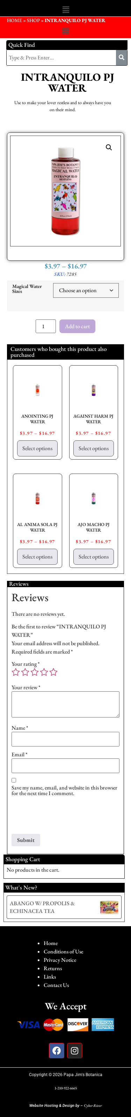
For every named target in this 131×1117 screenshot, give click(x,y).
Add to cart (77, 326)
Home (51, 943)
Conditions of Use (63, 951)
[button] (66, 9)
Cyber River (93, 1105)
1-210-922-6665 (65, 1088)
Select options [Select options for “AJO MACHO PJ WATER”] (94, 556)
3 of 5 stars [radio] (34, 672)
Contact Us (56, 985)
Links (50, 976)
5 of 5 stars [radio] (53, 672)
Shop (33, 20)
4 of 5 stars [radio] (44, 672)
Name (20, 728)
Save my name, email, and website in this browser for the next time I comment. (64, 790)
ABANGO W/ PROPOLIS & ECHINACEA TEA (42, 907)
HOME (14, 20)
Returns (53, 968)
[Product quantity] (46, 326)
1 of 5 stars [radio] (16, 672)
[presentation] (65, 816)
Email (20, 754)
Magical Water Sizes (27, 289)
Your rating (26, 664)
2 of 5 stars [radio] (25, 672)
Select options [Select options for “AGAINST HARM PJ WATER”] (94, 448)
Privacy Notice (60, 960)
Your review (26, 687)
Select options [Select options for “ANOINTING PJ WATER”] (37, 448)
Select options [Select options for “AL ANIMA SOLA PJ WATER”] (37, 556)
